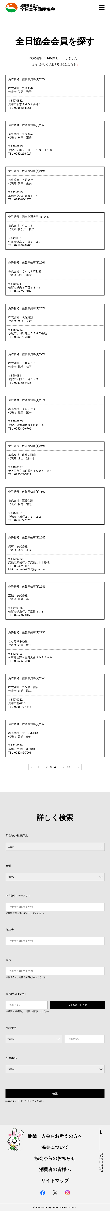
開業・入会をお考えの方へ (55, 1136)
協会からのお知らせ (55, 1158)
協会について (55, 1147)
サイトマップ (55, 1180)
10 (68, 767)
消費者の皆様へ (55, 1169)
